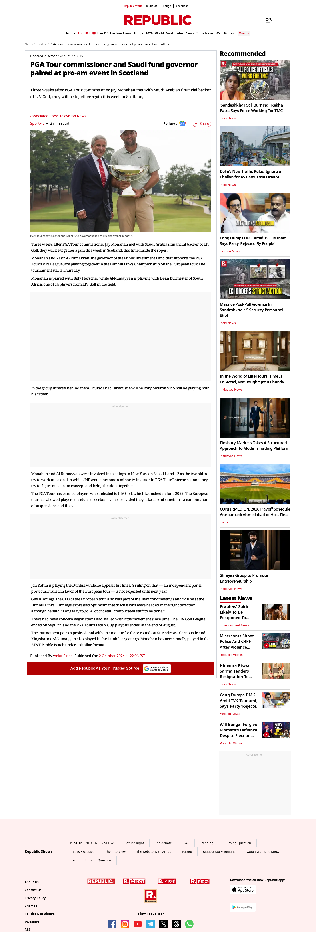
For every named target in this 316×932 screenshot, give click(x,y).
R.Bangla (166, 6)
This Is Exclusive (82, 851)
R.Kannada (181, 6)
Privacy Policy (35, 898)
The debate (163, 843)
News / (30, 44)
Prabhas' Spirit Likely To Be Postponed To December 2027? (235, 615)
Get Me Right (134, 843)
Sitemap (31, 906)
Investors (32, 922)
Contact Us (33, 890)
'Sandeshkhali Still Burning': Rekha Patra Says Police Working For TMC (251, 108)
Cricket (225, 522)
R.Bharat (151, 6)
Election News (230, 251)
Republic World (133, 6)
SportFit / (42, 44)
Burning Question (237, 843)
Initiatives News (231, 389)
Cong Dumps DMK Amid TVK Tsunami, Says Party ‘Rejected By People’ (254, 241)
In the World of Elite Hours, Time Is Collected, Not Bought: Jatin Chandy (252, 379)
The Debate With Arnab (153, 851)
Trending (207, 843)
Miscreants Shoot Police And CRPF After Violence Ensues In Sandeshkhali (237, 647)
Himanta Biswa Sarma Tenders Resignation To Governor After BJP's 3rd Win (240, 677)
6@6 (186, 843)
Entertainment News (234, 625)
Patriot (187, 851)
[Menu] (266, 20)
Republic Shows (231, 743)
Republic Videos (231, 654)
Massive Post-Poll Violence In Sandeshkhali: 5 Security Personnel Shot (251, 310)
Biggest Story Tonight (219, 851)
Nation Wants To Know (262, 851)
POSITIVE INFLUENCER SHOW (92, 843)
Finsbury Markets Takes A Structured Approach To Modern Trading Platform (254, 445)
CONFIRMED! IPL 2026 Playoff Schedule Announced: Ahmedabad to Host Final (255, 512)
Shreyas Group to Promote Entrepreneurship (244, 578)
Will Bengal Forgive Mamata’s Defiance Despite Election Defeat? (238, 733)
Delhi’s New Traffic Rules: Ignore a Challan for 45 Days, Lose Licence (250, 174)
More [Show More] (244, 33)
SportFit (37, 123)
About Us (32, 882)
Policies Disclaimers (40, 914)
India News (228, 118)
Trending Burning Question (90, 860)
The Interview (115, 851)
